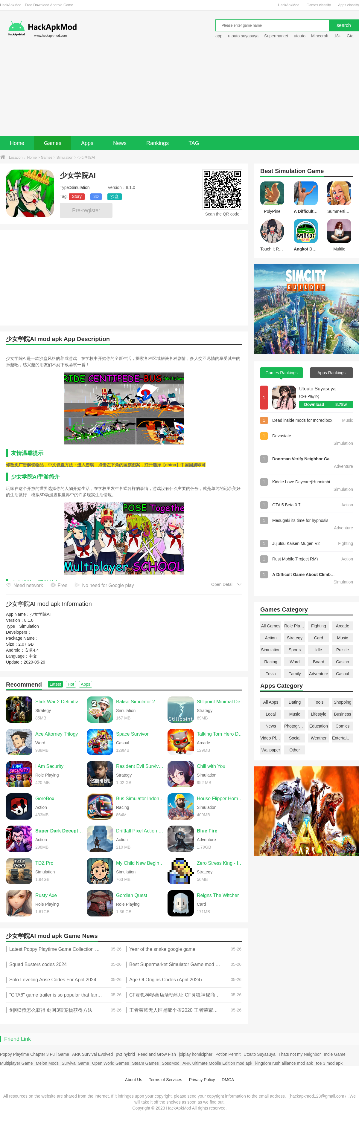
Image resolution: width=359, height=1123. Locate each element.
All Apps (271, 702)
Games (52, 143)
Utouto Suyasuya (317, 388)
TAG (193, 143)
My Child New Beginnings (140, 863)
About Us (133, 1079)
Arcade (342, 626)
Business (342, 714)
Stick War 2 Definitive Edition (59, 701)
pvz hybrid (125, 1054)
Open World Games (110, 1063)
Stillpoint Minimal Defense (221, 701)
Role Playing (294, 626)
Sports (295, 649)
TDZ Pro (44, 863)
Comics (343, 726)
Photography (294, 726)
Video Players (270, 738)
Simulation (65, 157)
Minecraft (319, 35)
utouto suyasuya (243, 35)
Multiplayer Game (16, 1063)
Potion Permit (228, 1054)
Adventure (318, 673)
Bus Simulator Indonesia (140, 798)
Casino (342, 661)
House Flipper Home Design (221, 798)
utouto (299, 35)
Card (318, 637)
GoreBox (44, 798)
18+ (337, 35)
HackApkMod (288, 5)
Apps (87, 143)
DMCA (228, 1079)
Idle (318, 649)
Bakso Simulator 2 (135, 701)
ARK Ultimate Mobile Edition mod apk (217, 1063)
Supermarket (276, 35)
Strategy (294, 637)
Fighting (318, 626)
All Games (271, 626)
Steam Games (145, 1063)
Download (328, 404)
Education (318, 726)
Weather (319, 738)
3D (96, 196)
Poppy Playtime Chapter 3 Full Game (34, 1054)
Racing (270, 661)
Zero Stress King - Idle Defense (221, 863)
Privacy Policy (202, 1079)
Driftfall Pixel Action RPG (140, 830)
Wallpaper (270, 750)
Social (294, 738)
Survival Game (75, 1063)
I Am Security (49, 766)
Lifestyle (318, 714)
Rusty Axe (46, 895)
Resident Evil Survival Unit (140, 766)
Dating (295, 702)
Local (271, 714)
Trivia (271, 673)
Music (342, 637)
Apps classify (348, 5)
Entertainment (342, 738)
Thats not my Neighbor (300, 1054)
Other (294, 750)
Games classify (319, 5)
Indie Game (334, 1054)
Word (294, 661)
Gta (350, 35)
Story (77, 196)
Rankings (157, 143)
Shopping (342, 702)
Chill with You (211, 766)
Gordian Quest (131, 895)
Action (271, 637)
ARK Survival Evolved (92, 1054)
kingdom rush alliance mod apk (284, 1063)
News (120, 143)
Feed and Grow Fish (157, 1054)
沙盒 (114, 196)
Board (318, 661)
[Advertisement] (179, 91)
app (218, 35)
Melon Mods (47, 1063)
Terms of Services (165, 1079)
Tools (319, 702)
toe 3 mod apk (329, 1063)
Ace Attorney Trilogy (56, 734)
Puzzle (342, 649)
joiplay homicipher (195, 1054)
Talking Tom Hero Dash (221, 734)
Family (294, 673)
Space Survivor (132, 734)
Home (17, 143)
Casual (342, 673)
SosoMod (171, 1063)
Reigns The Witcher (218, 895)
